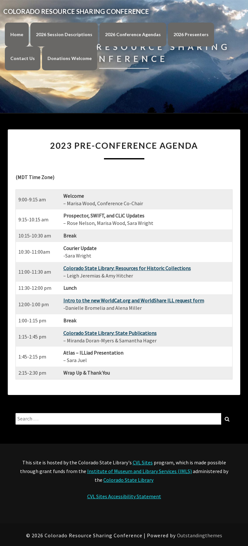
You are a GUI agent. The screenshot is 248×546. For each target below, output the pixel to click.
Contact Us (22, 58)
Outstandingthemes (199, 535)
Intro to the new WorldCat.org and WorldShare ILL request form (133, 300)
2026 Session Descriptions (64, 34)
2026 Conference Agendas (133, 34)
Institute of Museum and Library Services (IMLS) (139, 471)
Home (16, 34)
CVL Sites (143, 462)
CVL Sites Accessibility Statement (124, 496)
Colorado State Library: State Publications (110, 333)
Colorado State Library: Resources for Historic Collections (127, 268)
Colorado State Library (128, 480)
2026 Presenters (191, 34)
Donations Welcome (69, 58)
